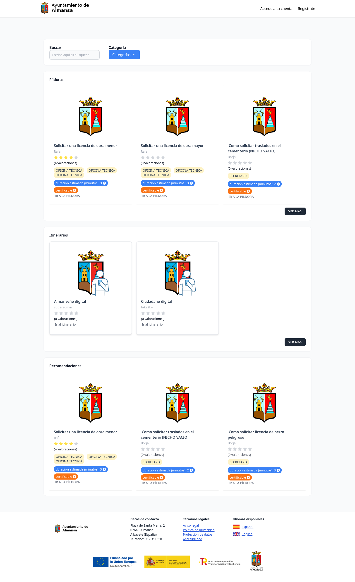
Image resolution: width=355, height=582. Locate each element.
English (243, 534)
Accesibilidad (192, 539)
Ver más (295, 211)
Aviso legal (191, 525)
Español (243, 526)
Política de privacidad (199, 530)
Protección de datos (197, 534)
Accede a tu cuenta (276, 8)
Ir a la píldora (67, 196)
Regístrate (306, 8)
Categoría (117, 47)
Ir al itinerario (65, 324)
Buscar (55, 47)
